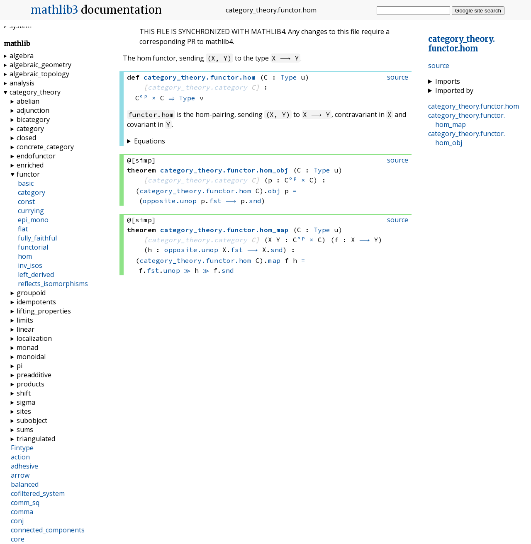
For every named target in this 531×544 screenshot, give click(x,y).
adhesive (24, 466)
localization (34, 338)
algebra (22, 55)
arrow (20, 475)
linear (25, 329)
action (20, 456)
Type (288, 77)
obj (274, 191)
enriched (30, 165)
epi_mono (33, 219)
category (30, 128)
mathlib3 (54, 10)
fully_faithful (37, 238)
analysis (22, 82)
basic (26, 183)
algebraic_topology (39, 73)
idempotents (36, 301)
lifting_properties (44, 311)
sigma (26, 402)
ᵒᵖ (143, 98)
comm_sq (25, 502)
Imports (447, 81)
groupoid (31, 292)
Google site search (478, 10)
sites (24, 411)
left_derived (36, 274)
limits (25, 320)
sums (25, 429)
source (438, 65)
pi (19, 365)
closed (26, 137)
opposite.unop (170, 201)
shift (24, 393)
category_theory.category (197, 87)
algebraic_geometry (40, 64)
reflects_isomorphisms (53, 283)
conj (17, 520)
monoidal (31, 356)
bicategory (33, 119)
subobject (32, 420)
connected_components (48, 529)
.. (461, 43)
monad (27, 347)
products (30, 384)
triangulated (36, 438)
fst (215, 201)
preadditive (34, 374)
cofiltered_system (38, 493)
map (274, 260)
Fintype (22, 447)
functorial (33, 247)
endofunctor (36, 155)
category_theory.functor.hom (195, 191)
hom (25, 256)
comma (22, 511)
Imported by (454, 90)
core (17, 539)
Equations (149, 141)
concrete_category (45, 146)
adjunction (33, 110)
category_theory (35, 92)
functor (28, 174)
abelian (28, 101)
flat (23, 228)
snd (255, 201)
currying (31, 210)
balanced (25, 484)
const (26, 201)
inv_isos (30, 265)
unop (171, 270)
